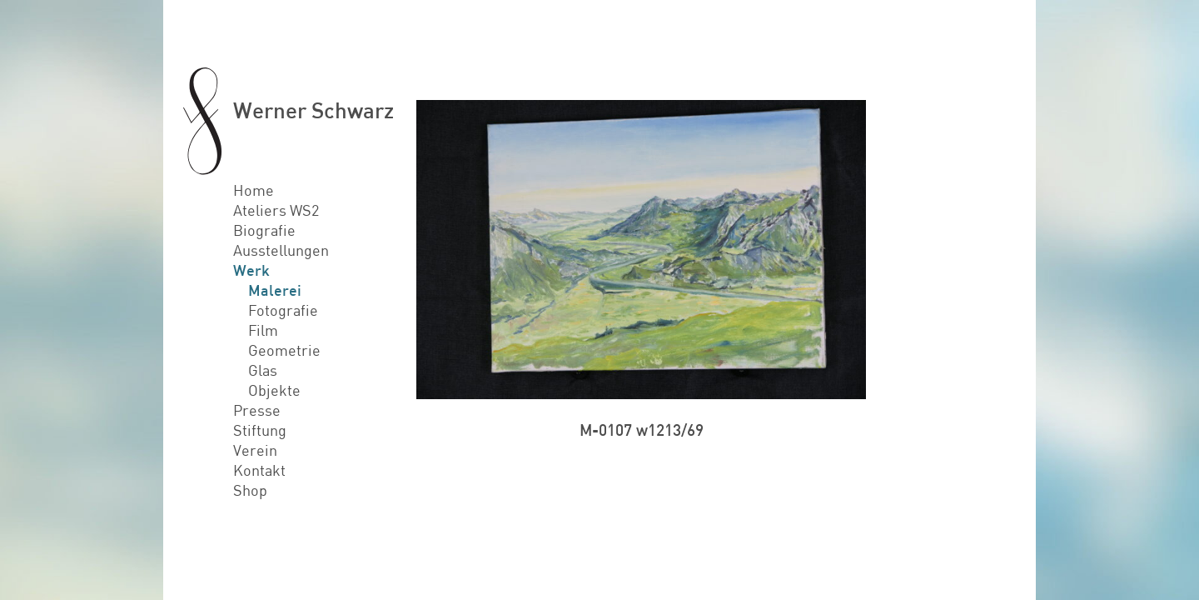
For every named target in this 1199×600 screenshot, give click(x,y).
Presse (257, 410)
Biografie (264, 230)
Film (263, 330)
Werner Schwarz (313, 109)
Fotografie (283, 310)
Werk (251, 270)
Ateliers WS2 (276, 210)
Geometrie (284, 350)
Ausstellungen (281, 250)
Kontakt (259, 470)
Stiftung (259, 430)
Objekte (274, 390)
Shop (250, 490)
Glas (262, 370)
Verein (255, 450)
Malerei (274, 290)
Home (253, 190)
